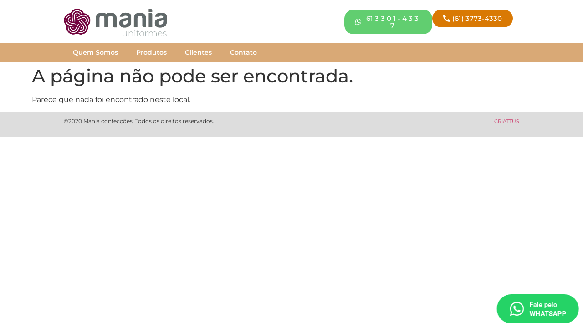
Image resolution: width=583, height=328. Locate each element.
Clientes (198, 52)
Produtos (151, 52)
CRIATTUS (506, 121)
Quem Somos (95, 52)
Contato (243, 52)
